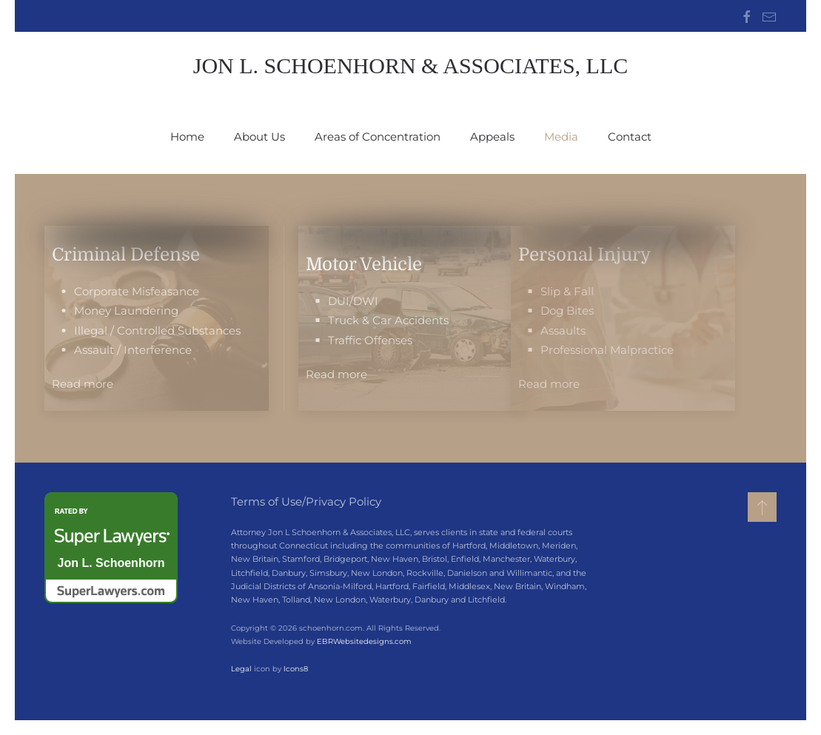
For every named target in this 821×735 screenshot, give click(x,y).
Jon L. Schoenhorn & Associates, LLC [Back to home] (411, 65)
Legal (239, 669)
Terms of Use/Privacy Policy (306, 501)
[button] (762, 507)
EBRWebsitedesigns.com (362, 641)
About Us (259, 137)
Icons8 (294, 669)
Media (561, 137)
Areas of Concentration (377, 137)
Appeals (492, 137)
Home (187, 137)
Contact (629, 137)
